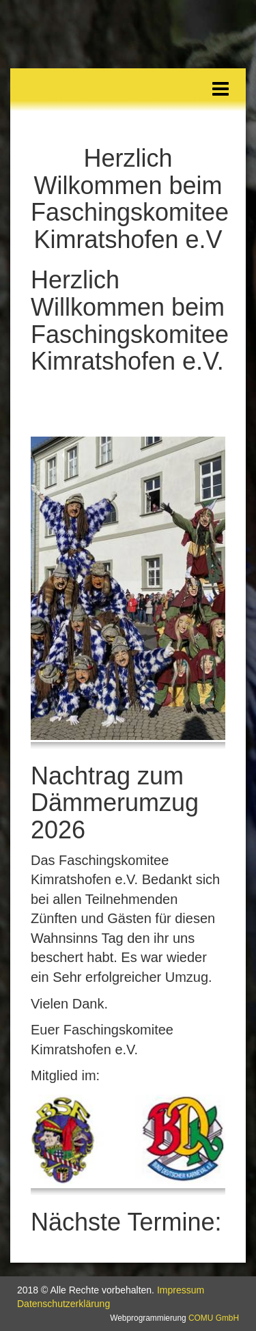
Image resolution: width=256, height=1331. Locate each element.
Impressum (180, 1290)
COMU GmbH (213, 1318)
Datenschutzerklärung (63, 1303)
